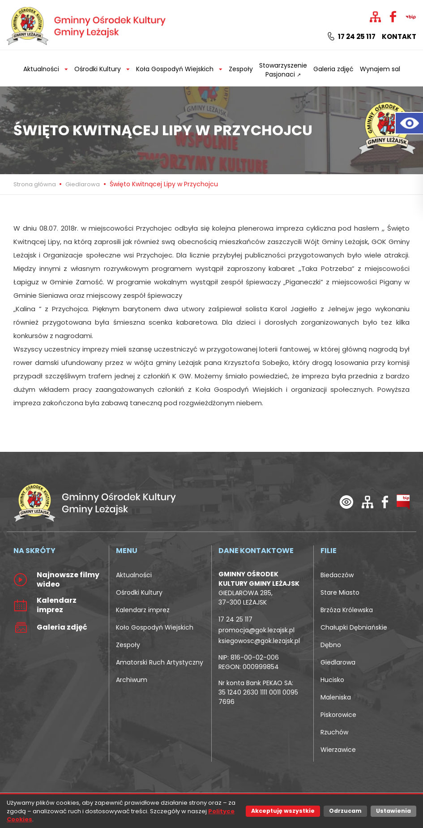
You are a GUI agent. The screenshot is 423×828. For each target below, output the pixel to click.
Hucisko (332, 679)
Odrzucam (345, 811)
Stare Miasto (339, 592)
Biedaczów (337, 575)
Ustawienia (393, 811)
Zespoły (241, 68)
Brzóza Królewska (346, 609)
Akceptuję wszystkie (283, 811)
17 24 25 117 (352, 36)
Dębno (330, 644)
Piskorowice (338, 714)
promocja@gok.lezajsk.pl (256, 630)
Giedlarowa (82, 184)
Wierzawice (338, 749)
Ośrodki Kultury (139, 592)
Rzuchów (334, 732)
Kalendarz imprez (143, 609)
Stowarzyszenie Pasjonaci (283, 70)
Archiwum (131, 679)
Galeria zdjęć (333, 68)
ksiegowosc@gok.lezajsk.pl (259, 640)
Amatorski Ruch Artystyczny (159, 662)
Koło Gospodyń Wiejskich (154, 627)
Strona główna (35, 184)
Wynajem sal (380, 68)
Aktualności (134, 575)
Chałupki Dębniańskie (353, 627)
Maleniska (335, 697)
